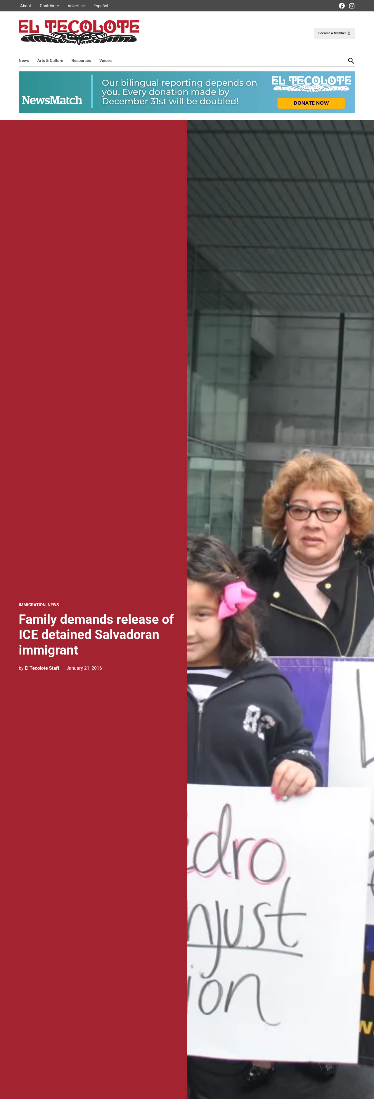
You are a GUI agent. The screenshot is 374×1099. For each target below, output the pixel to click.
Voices (105, 60)
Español (101, 6)
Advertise (76, 6)
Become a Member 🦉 (334, 33)
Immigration (32, 605)
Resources (81, 60)
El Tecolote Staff (42, 668)
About (25, 6)
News (24, 60)
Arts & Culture (50, 60)
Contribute (49, 6)
